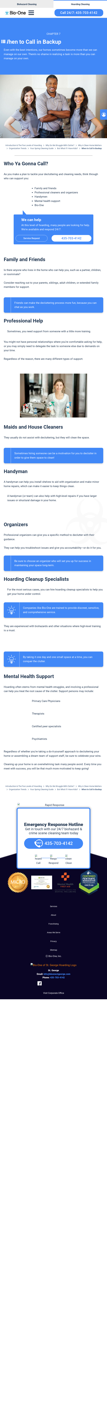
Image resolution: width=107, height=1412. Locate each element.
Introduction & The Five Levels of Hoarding (23, 145)
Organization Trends (17, 148)
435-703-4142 (71, 238)
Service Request (31, 238)
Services (53, 906)
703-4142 (57, 978)
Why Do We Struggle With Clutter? (60, 145)
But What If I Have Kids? (67, 148)
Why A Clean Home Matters (90, 145)
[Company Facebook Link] (39, 984)
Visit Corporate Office (53, 994)
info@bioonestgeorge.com (57, 975)
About (53, 915)
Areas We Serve (53, 932)
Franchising (53, 924)
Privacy (53, 941)
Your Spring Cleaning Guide (42, 148)
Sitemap (53, 950)
